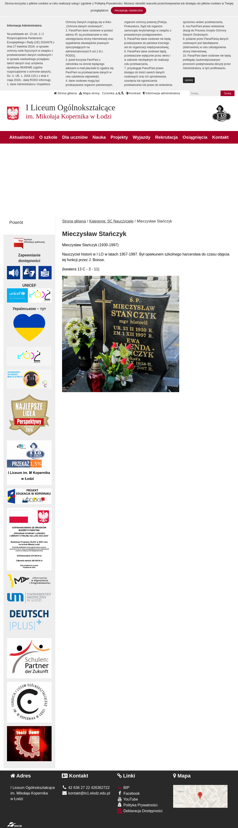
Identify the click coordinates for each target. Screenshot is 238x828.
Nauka (99, 137)
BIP (123, 788)
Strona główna (65, 93)
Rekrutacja (166, 137)
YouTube (127, 799)
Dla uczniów (75, 137)
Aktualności (21, 137)
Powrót (16, 222)
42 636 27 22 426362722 (85, 788)
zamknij (189, 80)
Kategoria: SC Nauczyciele (111, 221)
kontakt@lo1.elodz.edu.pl (86, 793)
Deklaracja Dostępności (140, 811)
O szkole (48, 137)
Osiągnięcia (195, 137)
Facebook (128, 793)
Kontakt (220, 137)
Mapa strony (89, 93)
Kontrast (133, 93)
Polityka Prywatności (137, 805)
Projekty (119, 137)
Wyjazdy (141, 137)
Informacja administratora (161, 93)
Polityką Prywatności (108, 3)
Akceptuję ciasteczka (128, 10)
